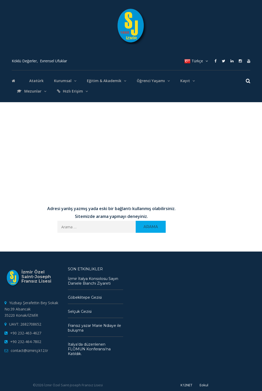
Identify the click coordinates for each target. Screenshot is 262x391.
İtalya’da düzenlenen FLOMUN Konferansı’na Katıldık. (89, 349)
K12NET (186, 385)
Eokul (204, 385)
